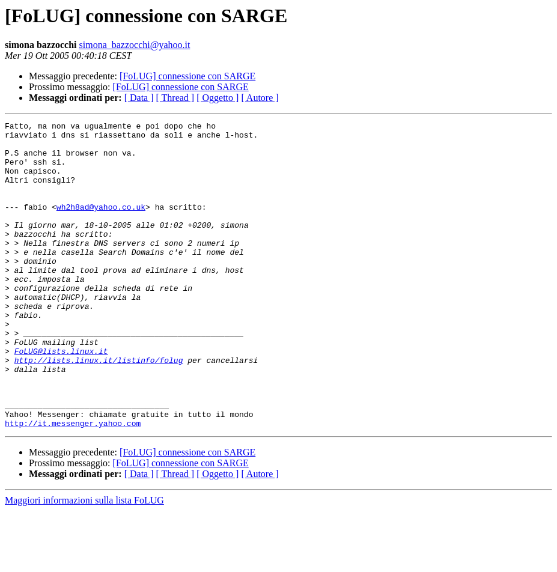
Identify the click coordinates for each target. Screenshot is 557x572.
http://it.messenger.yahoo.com (73, 484)
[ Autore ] (259, 98)
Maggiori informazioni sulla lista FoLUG (84, 561)
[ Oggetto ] (217, 98)
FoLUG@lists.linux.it (61, 397)
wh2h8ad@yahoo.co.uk (100, 224)
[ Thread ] (175, 98)
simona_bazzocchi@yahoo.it (134, 45)
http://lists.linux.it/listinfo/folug (98, 408)
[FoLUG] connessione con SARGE (187, 76)
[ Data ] (139, 98)
